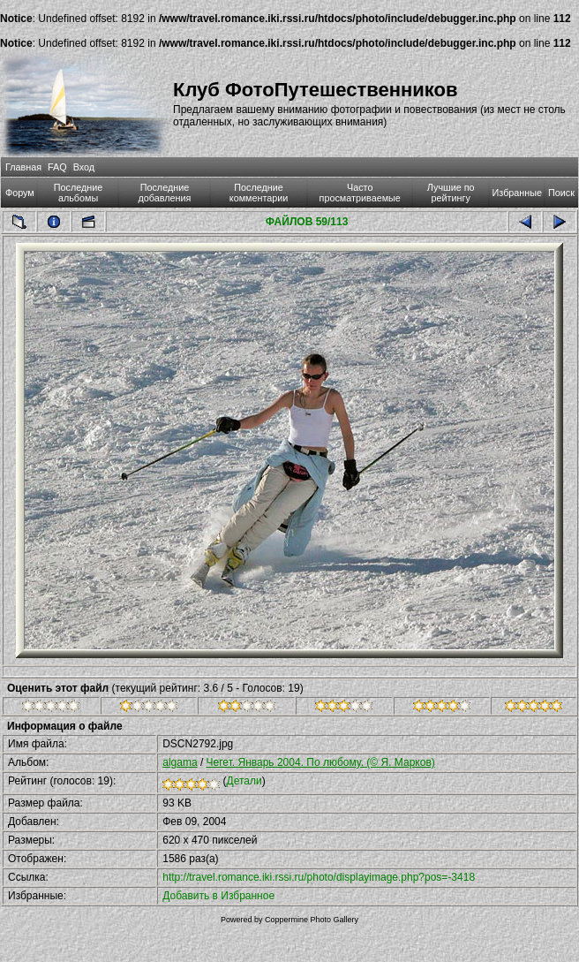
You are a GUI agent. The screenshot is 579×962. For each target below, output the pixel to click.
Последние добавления (165, 192)
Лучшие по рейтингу (451, 192)
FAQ (57, 167)
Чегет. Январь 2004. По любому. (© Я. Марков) (321, 762)
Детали (244, 781)
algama (179, 762)
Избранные (517, 192)
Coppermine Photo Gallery (311, 919)
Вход (83, 167)
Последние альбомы (78, 192)
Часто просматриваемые (360, 192)
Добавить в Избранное (218, 896)
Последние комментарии (259, 192)
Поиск (561, 192)
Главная (23, 167)
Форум (19, 192)
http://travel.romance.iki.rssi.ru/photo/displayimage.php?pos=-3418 (318, 877)
